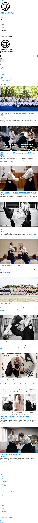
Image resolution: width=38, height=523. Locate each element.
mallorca (4, 82)
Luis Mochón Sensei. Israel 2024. (10, 266)
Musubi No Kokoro (4, 30)
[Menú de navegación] (0, 64)
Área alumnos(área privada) (6, 37)
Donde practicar (4, 25)
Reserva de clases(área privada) (7, 36)
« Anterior (2, 466)
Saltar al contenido (3, 0)
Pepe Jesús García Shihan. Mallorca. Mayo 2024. (15, 416)
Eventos (3, 33)
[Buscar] (19, 17)
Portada (1, 82)
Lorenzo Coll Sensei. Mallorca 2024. (11, 454)
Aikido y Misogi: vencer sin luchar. (10, 342)
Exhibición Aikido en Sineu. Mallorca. (11, 380)
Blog (2, 34)
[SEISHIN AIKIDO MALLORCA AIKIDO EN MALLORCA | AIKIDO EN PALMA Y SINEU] (19, 7)
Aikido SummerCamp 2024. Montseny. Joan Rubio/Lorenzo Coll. (17, 154)
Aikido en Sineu (5, 304)
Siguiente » (3, 476)
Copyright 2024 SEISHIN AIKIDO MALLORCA (7, 495)
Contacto (3, 31)
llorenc (4, 156)
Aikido (3, 24)
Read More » (5, 121)
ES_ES (1, 520)
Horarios (3, 27)
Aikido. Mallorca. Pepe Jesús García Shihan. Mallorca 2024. (18, 192)
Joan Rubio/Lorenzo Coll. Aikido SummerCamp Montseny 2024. (17, 114)
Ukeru (2, 229)
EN (0, 522)
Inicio (2, 22)
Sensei (3, 28)
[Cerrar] (2, 60)
